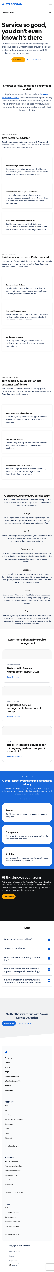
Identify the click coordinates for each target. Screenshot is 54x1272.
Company (8, 1058)
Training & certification (13, 1212)
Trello (7, 1133)
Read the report (14, 677)
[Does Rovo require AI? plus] (27, 948)
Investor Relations (12, 1076)
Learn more (26, 799)
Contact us (9, 1090)
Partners (8, 1208)
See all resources (12, 1234)
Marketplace (9, 1180)
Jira (6, 1110)
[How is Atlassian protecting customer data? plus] (27, 958)
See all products (12, 1146)
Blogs (7, 1072)
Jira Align (8, 1115)
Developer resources (12, 1222)
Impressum (13, 1261)
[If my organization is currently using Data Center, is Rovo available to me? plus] (27, 981)
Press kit (8, 1086)
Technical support (11, 1161)
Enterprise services (12, 1226)
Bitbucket (8, 1138)
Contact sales (34, 60)
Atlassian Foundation (13, 1081)
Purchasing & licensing (13, 1166)
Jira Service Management (14, 1119)
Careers (7, 1062)
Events (7, 1067)
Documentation (10, 1217)
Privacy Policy (14, 1251)
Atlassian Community (13, 1170)
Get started (18, 59)
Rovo (6, 1106)
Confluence (9, 1124)
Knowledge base (11, 1175)
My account (9, 1184)
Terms (11, 1256)
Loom (7, 1129)
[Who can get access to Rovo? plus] (27, 939)
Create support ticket (14, 1192)
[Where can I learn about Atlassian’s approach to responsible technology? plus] (27, 969)
